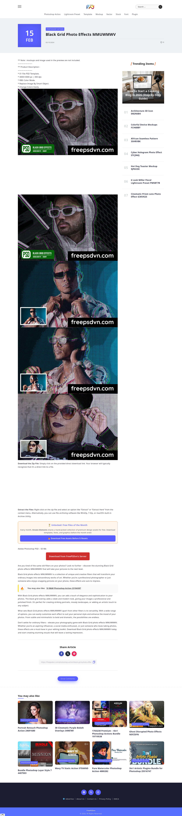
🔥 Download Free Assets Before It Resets (68, 538)
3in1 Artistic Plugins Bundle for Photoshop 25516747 (145, 770)
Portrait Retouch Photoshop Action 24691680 (33, 729)
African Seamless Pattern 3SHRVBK (144, 140)
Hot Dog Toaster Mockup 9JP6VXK (144, 168)
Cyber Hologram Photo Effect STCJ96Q (146, 154)
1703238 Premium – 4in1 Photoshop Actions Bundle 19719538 (106, 733)
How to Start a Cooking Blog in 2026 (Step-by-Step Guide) (143, 94)
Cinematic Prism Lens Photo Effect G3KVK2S (146, 196)
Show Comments (68, 679)
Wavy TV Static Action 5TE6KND (71, 768)
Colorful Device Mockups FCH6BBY (144, 126)
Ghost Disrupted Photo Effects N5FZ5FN (145, 733)
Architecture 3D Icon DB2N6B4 (142, 112)
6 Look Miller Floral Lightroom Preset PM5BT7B (145, 182)
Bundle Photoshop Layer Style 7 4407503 (35, 772)
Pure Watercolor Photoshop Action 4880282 (107, 770)
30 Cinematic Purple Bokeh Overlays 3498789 (69, 729)
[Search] (149, 7)
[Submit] (160, 7)
